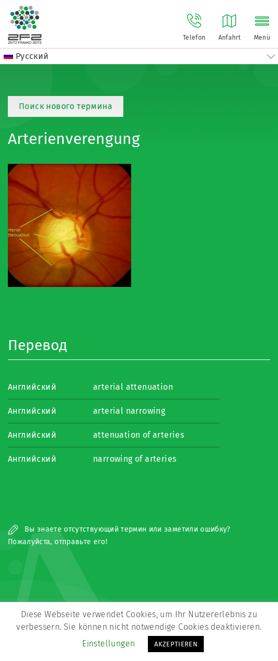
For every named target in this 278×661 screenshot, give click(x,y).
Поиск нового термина (65, 106)
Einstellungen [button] (108, 643)
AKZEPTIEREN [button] (176, 644)
